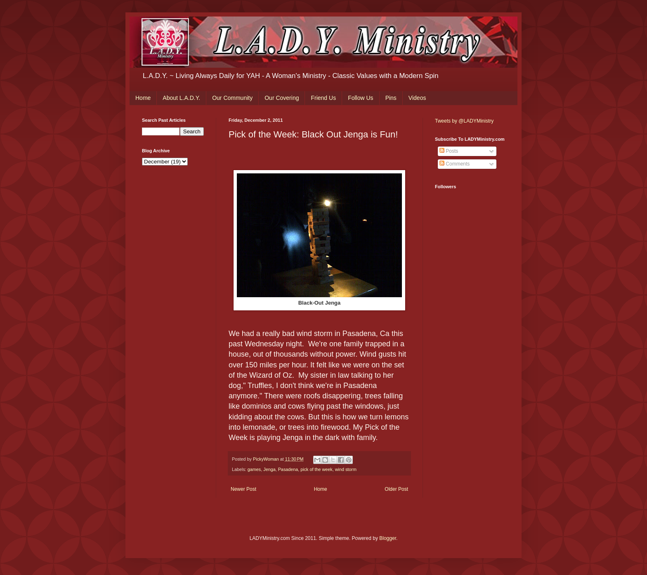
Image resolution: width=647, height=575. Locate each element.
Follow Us (360, 98)
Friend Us (323, 98)
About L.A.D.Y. (181, 98)
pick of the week (316, 469)
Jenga (269, 469)
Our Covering (281, 98)
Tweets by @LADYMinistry (464, 121)
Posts (448, 151)
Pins (391, 98)
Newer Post (243, 489)
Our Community (232, 98)
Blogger (387, 538)
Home (143, 98)
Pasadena (288, 469)
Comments (454, 164)
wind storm (346, 469)
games (254, 469)
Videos (417, 98)
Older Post (396, 489)
